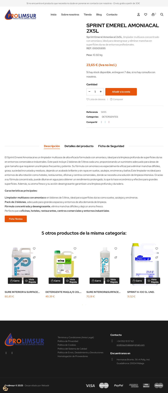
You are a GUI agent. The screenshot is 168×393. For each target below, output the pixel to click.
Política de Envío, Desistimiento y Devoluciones (80, 352)
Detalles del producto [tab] (79, 146)
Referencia (92, 112)
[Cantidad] (95, 92)
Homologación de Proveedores (73, 356)
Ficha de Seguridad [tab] (111, 146)
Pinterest (108, 122)
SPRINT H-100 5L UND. (140, 292)
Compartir (101, 122)
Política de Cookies (67, 345)
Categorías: (92, 116)
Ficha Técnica (16, 218)
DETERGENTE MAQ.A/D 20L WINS (63, 292)
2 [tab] (85, 304)
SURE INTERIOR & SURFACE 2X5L (21, 292)
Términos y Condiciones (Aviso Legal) (76, 337)
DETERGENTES (110, 116)
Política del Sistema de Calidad (72, 348)
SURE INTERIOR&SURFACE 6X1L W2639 (102, 292)
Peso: (89, 55)
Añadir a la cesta (121, 91)
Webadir (45, 385)
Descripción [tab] (52, 146)
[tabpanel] (22, 270)
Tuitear (105, 122)
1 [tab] (82, 304)
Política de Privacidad (68, 341)
